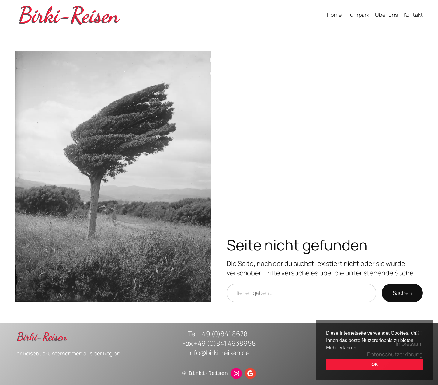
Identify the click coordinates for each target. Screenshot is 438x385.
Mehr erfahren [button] (341, 347)
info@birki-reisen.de (219, 352)
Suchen (402, 292)
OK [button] (374, 364)
